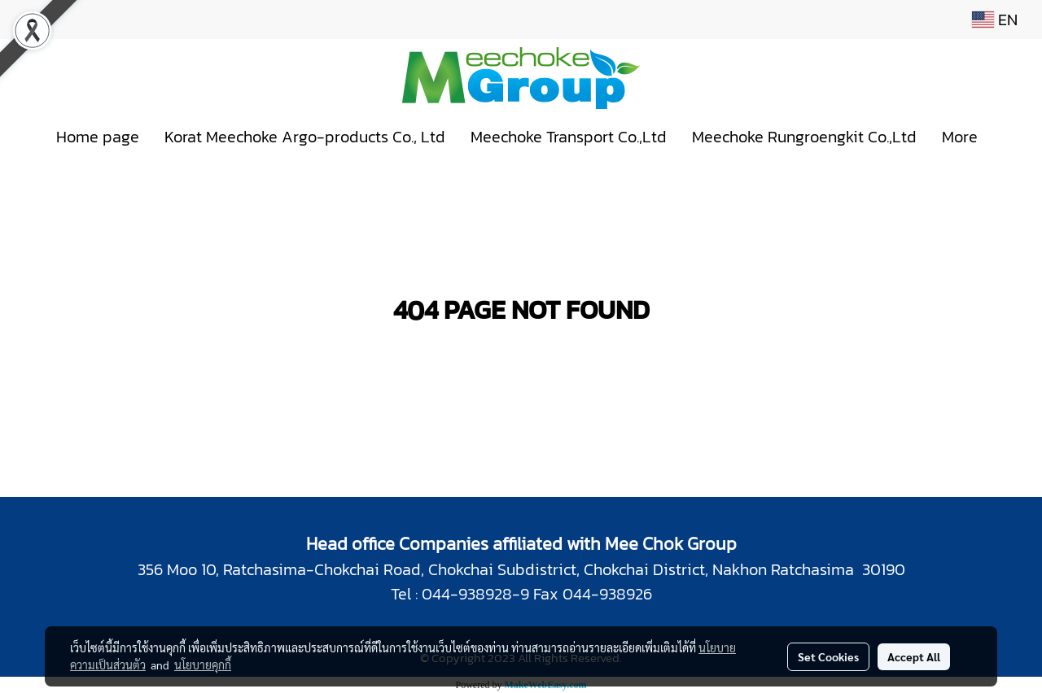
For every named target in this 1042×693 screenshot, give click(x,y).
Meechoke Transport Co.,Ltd (569, 136)
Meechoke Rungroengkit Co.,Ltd (804, 136)
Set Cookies (828, 656)
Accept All (913, 656)
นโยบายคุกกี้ (202, 664)
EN (995, 19)
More (960, 136)
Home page (97, 136)
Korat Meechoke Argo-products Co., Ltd (304, 136)
